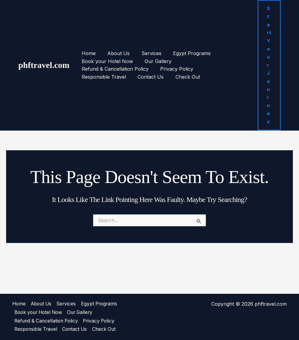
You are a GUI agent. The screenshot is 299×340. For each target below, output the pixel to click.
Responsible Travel (145, 61)
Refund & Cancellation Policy (211, 53)
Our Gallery (155, 53)
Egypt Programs (185, 45)
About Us (115, 45)
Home (87, 45)
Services (146, 45)
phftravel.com (43, 53)
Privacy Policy (96, 61)
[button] (269, 53)
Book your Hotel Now (106, 53)
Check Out (225, 61)
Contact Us (190, 61)
